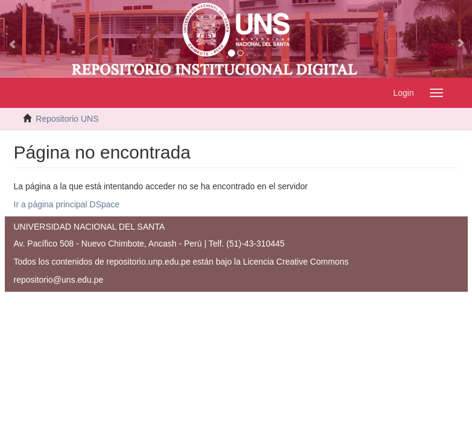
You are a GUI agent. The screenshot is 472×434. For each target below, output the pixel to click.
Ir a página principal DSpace (67, 204)
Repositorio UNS (67, 119)
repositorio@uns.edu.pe (59, 280)
